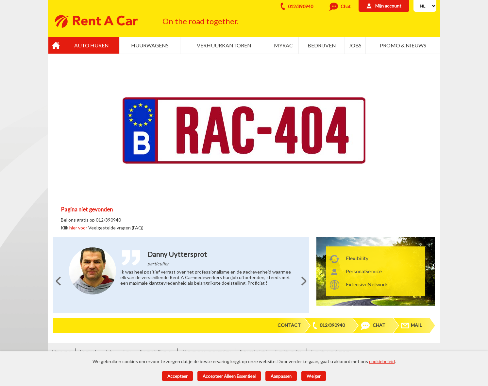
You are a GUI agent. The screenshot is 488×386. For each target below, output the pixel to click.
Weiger (314, 376)
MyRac (283, 45)
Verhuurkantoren (224, 45)
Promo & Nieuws (403, 45)
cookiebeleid (382, 361)
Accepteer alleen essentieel (229, 376)
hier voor (78, 227)
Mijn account (388, 5)
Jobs (355, 45)
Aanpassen (281, 376)
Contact (289, 325)
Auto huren (91, 45)
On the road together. (200, 21)
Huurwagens (150, 45)
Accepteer (177, 376)
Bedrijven (322, 45)
